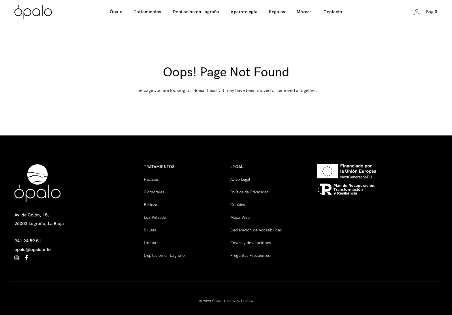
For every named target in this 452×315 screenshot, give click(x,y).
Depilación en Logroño (196, 11)
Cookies (237, 204)
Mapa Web (240, 217)
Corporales (154, 192)
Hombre (151, 242)
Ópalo (116, 11)
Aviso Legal (240, 179)
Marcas (304, 11)
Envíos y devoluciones (250, 242)
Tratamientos (147, 11)
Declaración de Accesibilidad (256, 230)
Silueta (150, 230)
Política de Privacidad (249, 192)
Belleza (150, 204)
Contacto (332, 11)
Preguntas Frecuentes (250, 255)
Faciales (151, 179)
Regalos (277, 11)
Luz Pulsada (155, 217)
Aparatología (244, 11)
